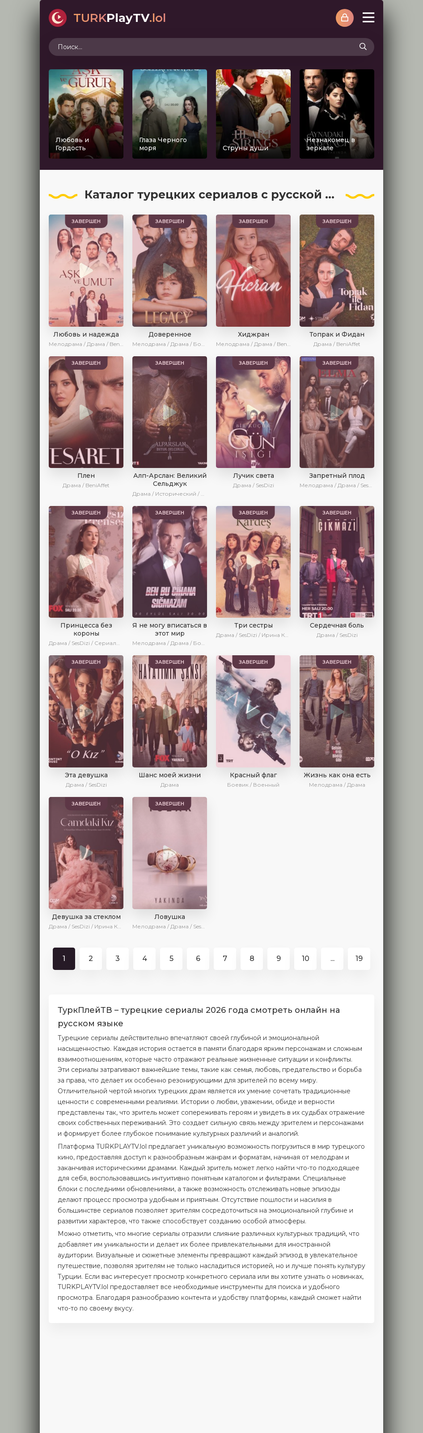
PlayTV (119, 18)
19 (359, 958)
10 (305, 958)
